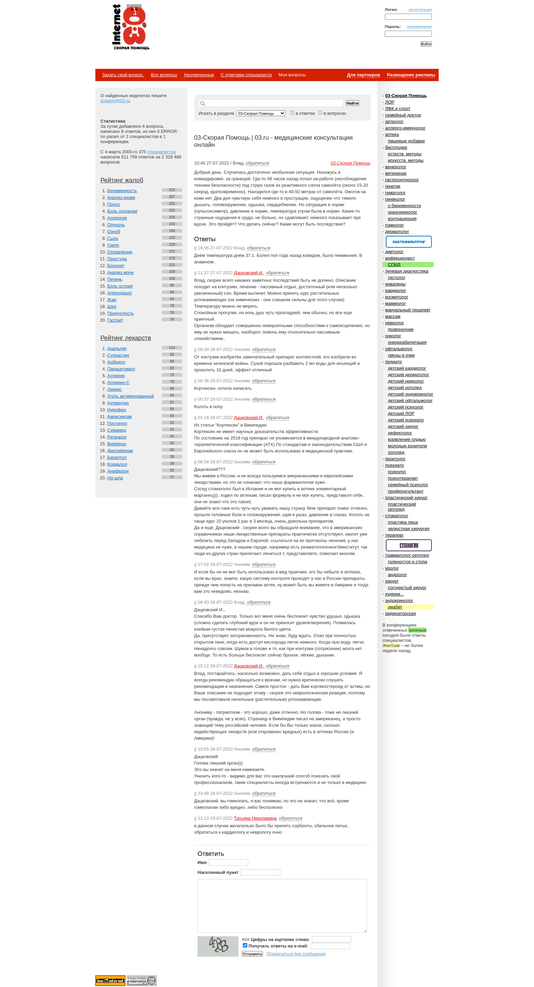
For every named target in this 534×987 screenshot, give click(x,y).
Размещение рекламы (411, 74)
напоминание (419, 26)
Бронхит (115, 265)
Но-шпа (115, 477)
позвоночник (400, 329)
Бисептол (117, 457)
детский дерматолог (408, 374)
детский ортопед (405, 387)
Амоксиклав (119, 416)
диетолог (394, 251)
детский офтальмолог (410, 400)
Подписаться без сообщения (296, 953)
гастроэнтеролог (402, 179)
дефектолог (400, 432)
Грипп (113, 245)
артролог (394, 121)
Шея (111, 306)
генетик (392, 186)
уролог (392, 568)
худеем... (394, 594)
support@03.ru (115, 100)
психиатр (394, 465)
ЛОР (389, 102)
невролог (394, 322)
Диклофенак (120, 450)
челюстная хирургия (408, 528)
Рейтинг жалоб (121, 180)
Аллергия (117, 217)
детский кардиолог (407, 368)
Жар (111, 299)
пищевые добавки (406, 140)
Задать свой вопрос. (123, 74)
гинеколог (395, 199)
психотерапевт (403, 478)
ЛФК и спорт (397, 108)
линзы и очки (401, 355)
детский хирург (403, 426)
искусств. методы (405, 160)
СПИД (394, 264)
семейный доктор (403, 115)
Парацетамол (121, 368)
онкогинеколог (402, 212)
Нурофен (116, 409)
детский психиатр (406, 419)
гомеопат (394, 225)
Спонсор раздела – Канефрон (409, 242)
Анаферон (118, 471)
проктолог (395, 458)
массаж (392, 316)
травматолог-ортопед (407, 555)
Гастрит (115, 320)
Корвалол (117, 464)
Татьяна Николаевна (255, 818)
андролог (397, 574)
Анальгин (117, 348)
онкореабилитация (407, 342)
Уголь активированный (130, 396)
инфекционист (400, 258)
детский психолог (405, 407)
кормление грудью (407, 439)
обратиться (257, 163)
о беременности (404, 205)
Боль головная (122, 211)
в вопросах (335, 113)
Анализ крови (121, 197)
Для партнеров (363, 74)
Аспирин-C (118, 382)
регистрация (420, 9)
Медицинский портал (130, 27)
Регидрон (117, 436)
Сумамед (116, 430)
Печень (114, 279)
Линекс (114, 389)
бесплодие (396, 147)
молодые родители (407, 445)
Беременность (122, 190)
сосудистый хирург (407, 587)
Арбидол (116, 362)
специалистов (161, 151)
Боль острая (120, 286)
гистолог (396, 277)
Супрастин (118, 355)
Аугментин (118, 402)
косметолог (396, 296)
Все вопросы (164, 74)
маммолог (395, 303)
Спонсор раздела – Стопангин (409, 545)
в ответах (305, 113)
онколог (393, 335)
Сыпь (113, 238)
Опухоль (116, 224)
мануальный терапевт (407, 309)
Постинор (117, 423)
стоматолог (396, 515)
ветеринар (396, 173)
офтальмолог (399, 348)
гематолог (395, 192)
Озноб (113, 231)
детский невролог (406, 381)
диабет (395, 607)
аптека (392, 134)
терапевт (394, 535)
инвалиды (395, 284)
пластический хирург (406, 497)
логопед (396, 452)
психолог (397, 471)
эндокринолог (399, 600)
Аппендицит (119, 292)
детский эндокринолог (410, 394)
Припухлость (120, 313)
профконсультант (406, 491)
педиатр (393, 361)
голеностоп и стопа (407, 561)
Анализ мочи (120, 272)
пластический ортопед (402, 507)
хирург (391, 581)
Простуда (117, 258)
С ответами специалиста (246, 74)
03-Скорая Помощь (406, 95)
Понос (113, 204)
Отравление (119, 252)
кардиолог (395, 290)
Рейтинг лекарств (125, 338)
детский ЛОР (401, 413)
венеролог (395, 166)
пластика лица (403, 522)
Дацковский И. (249, 272)
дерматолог (397, 231)
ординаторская (400, 613)
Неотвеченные (199, 74)
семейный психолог (408, 484)
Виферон (116, 443)
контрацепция (402, 218)
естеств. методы (405, 153)
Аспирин (116, 375)
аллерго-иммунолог (405, 127)
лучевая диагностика (406, 271)
